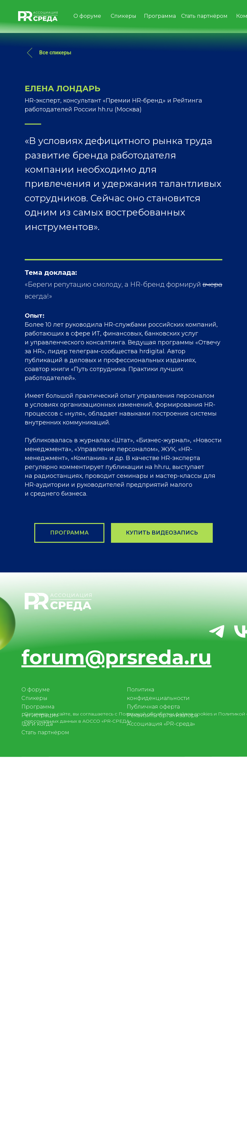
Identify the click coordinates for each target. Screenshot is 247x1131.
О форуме (35, 1035)
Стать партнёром (45, 1078)
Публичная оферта (153, 1053)
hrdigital (151, 697)
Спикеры (34, 1044)
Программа (37, 1053)
